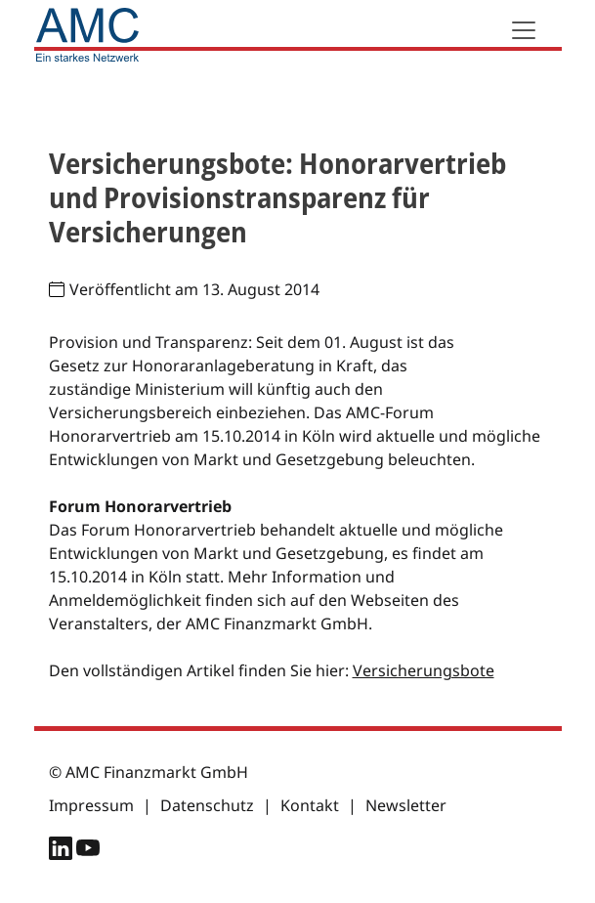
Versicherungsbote (423, 670)
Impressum (91, 805)
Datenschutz (207, 805)
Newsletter (405, 805)
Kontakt (309, 805)
